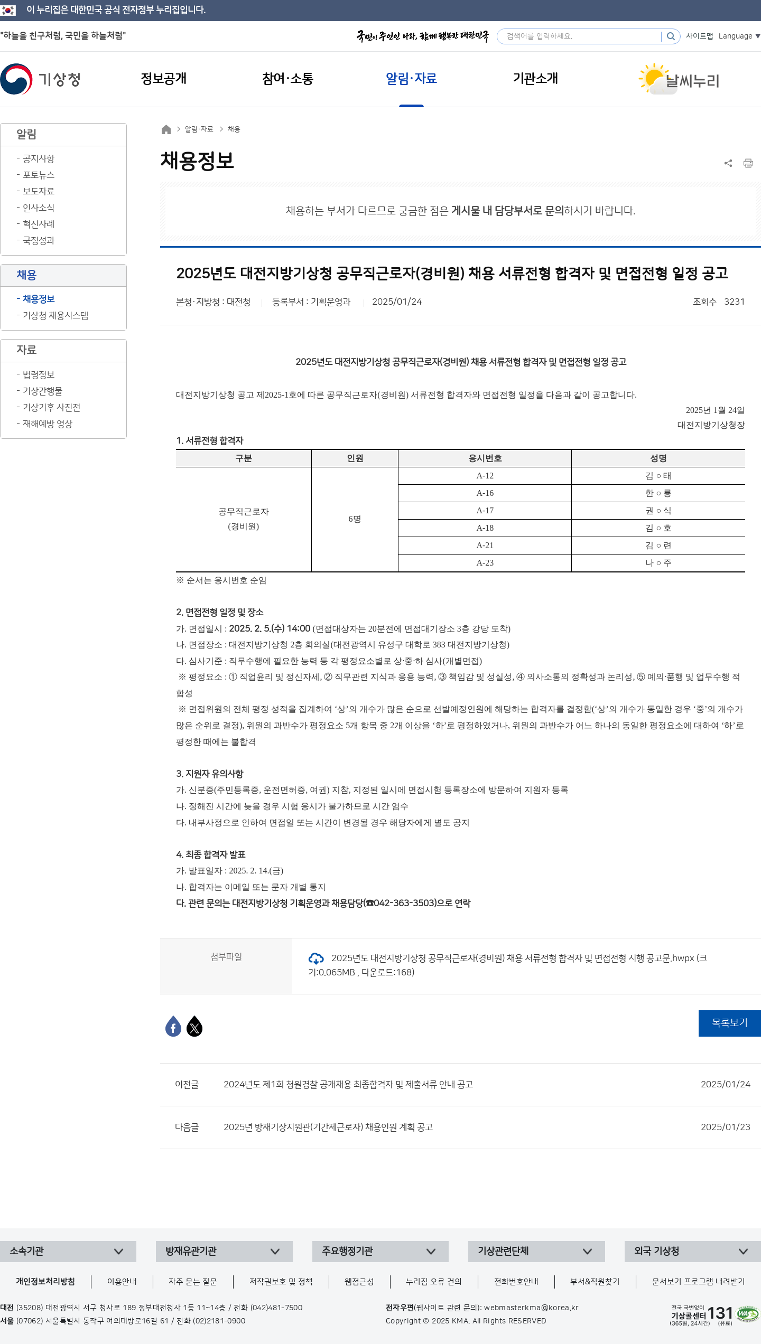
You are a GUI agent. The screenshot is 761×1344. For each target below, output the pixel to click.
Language (736, 36)
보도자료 (38, 191)
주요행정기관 (347, 1251)
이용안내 (122, 1281)
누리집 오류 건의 (434, 1281)
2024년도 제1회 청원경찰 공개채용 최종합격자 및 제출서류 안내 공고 (487, 1085)
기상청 (40, 79)
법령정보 (38, 375)
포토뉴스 (38, 175)
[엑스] (194, 1026)
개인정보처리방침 (45, 1281)
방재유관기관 (190, 1251)
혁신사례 (38, 224)
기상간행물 (42, 391)
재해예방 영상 (47, 424)
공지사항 (38, 159)
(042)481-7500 (276, 1308)
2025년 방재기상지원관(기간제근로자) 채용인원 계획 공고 (487, 1127)
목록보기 (730, 1023)
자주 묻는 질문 (193, 1281)
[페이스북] (173, 1026)
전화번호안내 (516, 1281)
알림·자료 (199, 129)
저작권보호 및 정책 (281, 1281)
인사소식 (38, 208)
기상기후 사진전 (51, 407)
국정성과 (38, 241)
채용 (234, 129)
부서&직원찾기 (595, 1281)
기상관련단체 (503, 1251)
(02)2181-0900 (219, 1321)
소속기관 (26, 1251)
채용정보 (38, 299)
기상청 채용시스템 (55, 316)
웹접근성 (359, 1281)
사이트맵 (699, 36)
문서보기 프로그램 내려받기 (698, 1281)
